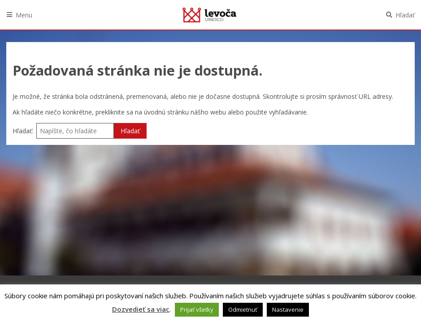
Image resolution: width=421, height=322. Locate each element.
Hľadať (405, 15)
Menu (24, 15)
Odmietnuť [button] (242, 309)
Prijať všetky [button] (196, 309)
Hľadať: (23, 131)
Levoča (209, 14)
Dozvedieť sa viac (140, 309)
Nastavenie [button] (288, 309)
